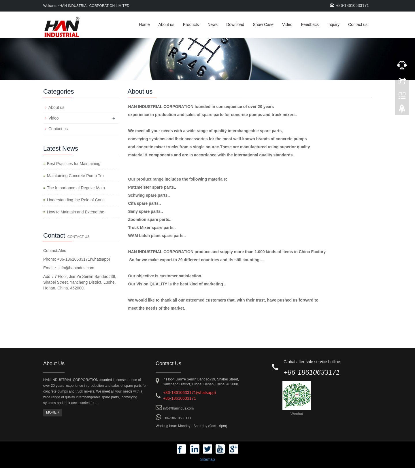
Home (144, 24)
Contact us (357, 24)
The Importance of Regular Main (76, 187)
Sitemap (207, 459)
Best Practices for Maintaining (73, 163)
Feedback (310, 24)
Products (191, 24)
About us (166, 24)
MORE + (52, 412)
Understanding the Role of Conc (75, 200)
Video (287, 24)
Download (235, 24)
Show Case (263, 24)
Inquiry (333, 24)
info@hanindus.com (75, 268)
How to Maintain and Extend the (75, 212)
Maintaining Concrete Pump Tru (75, 175)
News (212, 24)
